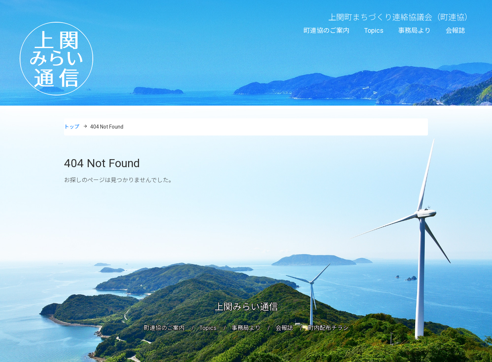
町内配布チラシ (328, 327)
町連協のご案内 (326, 30)
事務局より (414, 30)
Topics (374, 30)
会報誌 (455, 30)
